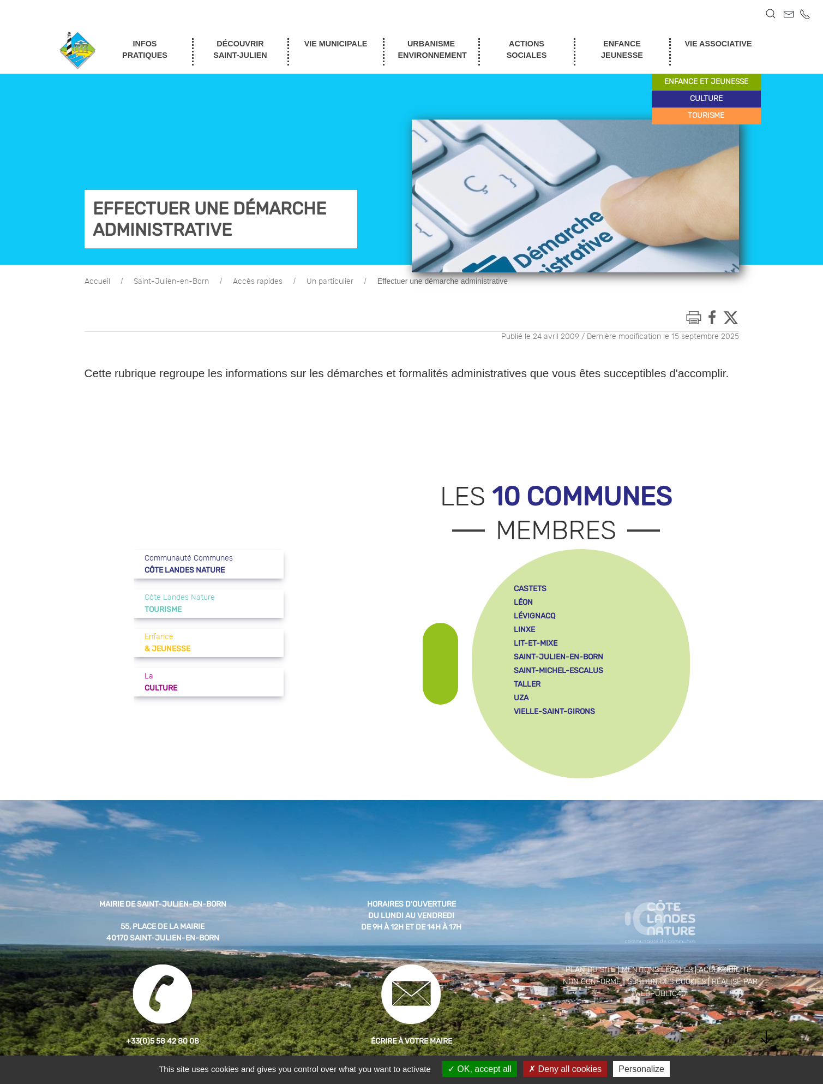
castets (530, 588)
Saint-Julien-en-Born (171, 281)
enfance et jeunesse (706, 82)
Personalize (641, 1069)
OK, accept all (480, 1069)
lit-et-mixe (535, 643)
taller (527, 684)
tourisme (706, 116)
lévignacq (534, 616)
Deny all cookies (565, 1069)
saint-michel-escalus (558, 670)
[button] (770, 13)
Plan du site (590, 970)
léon (523, 602)
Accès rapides (258, 281)
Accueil (97, 281)
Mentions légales (657, 970)
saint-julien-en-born (558, 657)
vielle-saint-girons (554, 711)
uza (521, 697)
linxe (524, 629)
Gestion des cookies (666, 982)
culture (706, 99)
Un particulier (330, 281)
